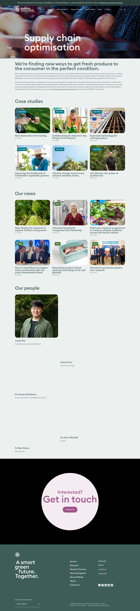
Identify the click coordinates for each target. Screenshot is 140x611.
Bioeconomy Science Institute (112, 3)
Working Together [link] (62, 9)
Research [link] (50, 9)
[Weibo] (112, 585)
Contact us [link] (75, 585)
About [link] (100, 9)
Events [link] (101, 565)
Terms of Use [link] (73, 605)
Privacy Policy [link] (82, 605)
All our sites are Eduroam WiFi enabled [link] (98, 605)
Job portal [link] (102, 574)
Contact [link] (107, 9)
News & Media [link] (89, 9)
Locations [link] (102, 569)
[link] (70, 510)
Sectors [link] (42, 9)
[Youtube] (109, 585)
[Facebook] (99, 585)
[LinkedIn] (106, 585)
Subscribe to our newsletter (23, 599)
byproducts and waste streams (66, 89)
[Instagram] (102, 585)
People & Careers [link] (76, 9)
